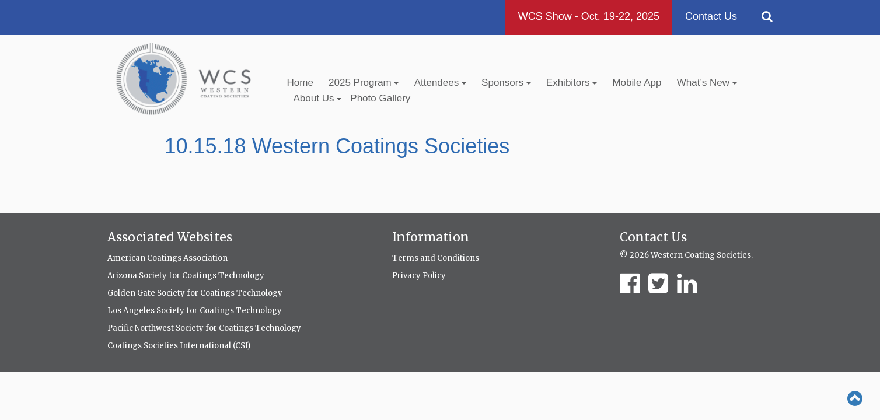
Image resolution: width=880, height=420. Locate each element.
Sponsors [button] (506, 82)
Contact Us (711, 16)
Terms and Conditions (435, 258)
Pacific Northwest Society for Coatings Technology (204, 328)
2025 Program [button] (364, 82)
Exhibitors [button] (571, 82)
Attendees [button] (440, 82)
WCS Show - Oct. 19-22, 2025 (588, 16)
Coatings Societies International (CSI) (178, 346)
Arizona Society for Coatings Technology (185, 276)
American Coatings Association (167, 258)
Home (300, 82)
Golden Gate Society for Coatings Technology (194, 293)
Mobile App (636, 82)
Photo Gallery (380, 98)
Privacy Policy (419, 276)
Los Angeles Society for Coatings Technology (194, 311)
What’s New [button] (707, 82)
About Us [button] (318, 98)
